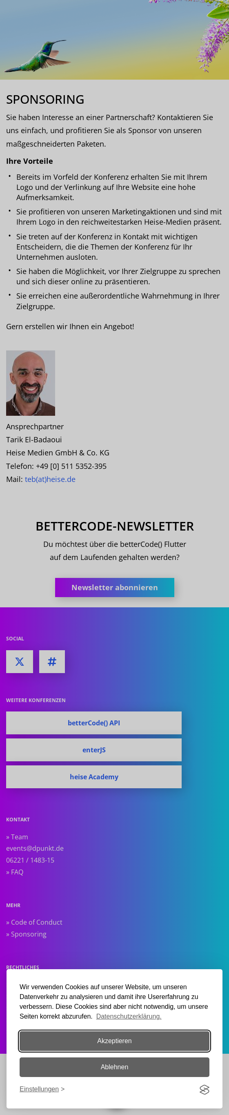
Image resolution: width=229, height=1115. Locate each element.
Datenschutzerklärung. (129, 1016)
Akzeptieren (114, 1040)
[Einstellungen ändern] (42, 1089)
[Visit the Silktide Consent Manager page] (204, 1090)
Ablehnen (115, 1067)
